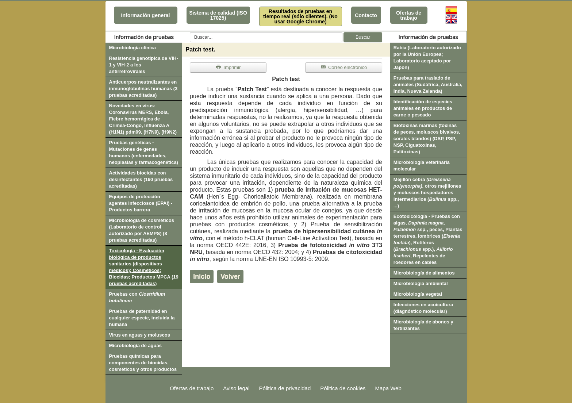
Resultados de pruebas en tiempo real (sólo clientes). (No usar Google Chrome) (300, 16)
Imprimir (228, 67)
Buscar (363, 37)
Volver (230, 276)
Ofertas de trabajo (408, 15)
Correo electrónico (343, 67)
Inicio (201, 276)
